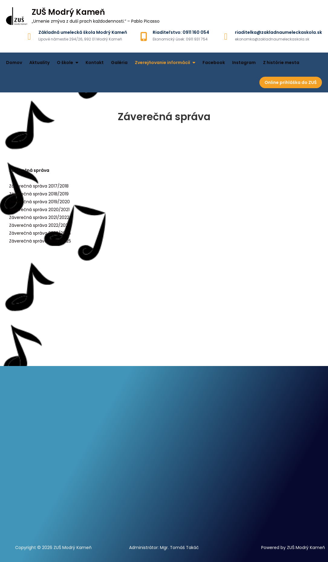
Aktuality (39, 62)
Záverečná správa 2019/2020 (39, 202)
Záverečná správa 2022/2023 (39, 225)
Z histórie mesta (281, 62)
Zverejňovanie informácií (162, 62)
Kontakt (95, 62)
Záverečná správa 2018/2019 (39, 194)
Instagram (244, 62)
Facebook (214, 62)
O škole (65, 62)
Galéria (119, 62)
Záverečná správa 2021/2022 (39, 217)
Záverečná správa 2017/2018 (39, 186)
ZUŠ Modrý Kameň (68, 12)
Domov (14, 62)
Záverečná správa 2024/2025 (40, 241)
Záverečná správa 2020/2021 (39, 210)
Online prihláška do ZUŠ (291, 82)
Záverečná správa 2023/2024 (40, 233)
